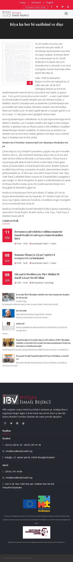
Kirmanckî (36, 2)
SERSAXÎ (20, 323)
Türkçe (22, 2)
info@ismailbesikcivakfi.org (19, 451)
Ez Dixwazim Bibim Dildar (35, 7)
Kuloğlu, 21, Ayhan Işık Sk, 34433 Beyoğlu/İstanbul (30, 457)
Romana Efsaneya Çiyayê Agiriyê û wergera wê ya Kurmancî (34, 256)
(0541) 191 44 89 (13, 471)
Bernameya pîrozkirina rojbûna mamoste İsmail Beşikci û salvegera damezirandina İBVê (38, 235)
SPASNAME (21, 310)
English (49, 2)
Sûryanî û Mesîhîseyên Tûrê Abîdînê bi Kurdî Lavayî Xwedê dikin (36, 276)
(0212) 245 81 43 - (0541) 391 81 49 (23, 444)
